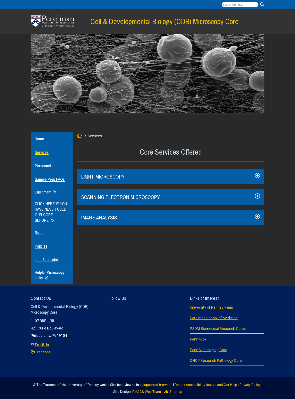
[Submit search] (262, 4)
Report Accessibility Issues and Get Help (206, 385)
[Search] (240, 4)
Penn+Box (198, 339)
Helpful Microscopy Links (49, 275)
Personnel (43, 166)
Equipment (43, 192)
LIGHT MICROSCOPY (103, 176)
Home (39, 139)
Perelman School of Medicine (214, 318)
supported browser (156, 385)
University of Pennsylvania (211, 307)
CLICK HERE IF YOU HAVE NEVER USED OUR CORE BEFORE (51, 212)
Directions (42, 352)
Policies (41, 246)
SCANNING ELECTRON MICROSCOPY (120, 197)
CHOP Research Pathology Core (216, 360)
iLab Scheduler (46, 259)
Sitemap (175, 392)
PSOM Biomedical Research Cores (218, 328)
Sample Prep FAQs (50, 179)
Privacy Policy (250, 385)
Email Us (42, 345)
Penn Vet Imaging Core (208, 350)
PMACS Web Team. (147, 392)
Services (42, 152)
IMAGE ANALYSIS (99, 217)
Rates (39, 232)
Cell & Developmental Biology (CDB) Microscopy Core (164, 21)
